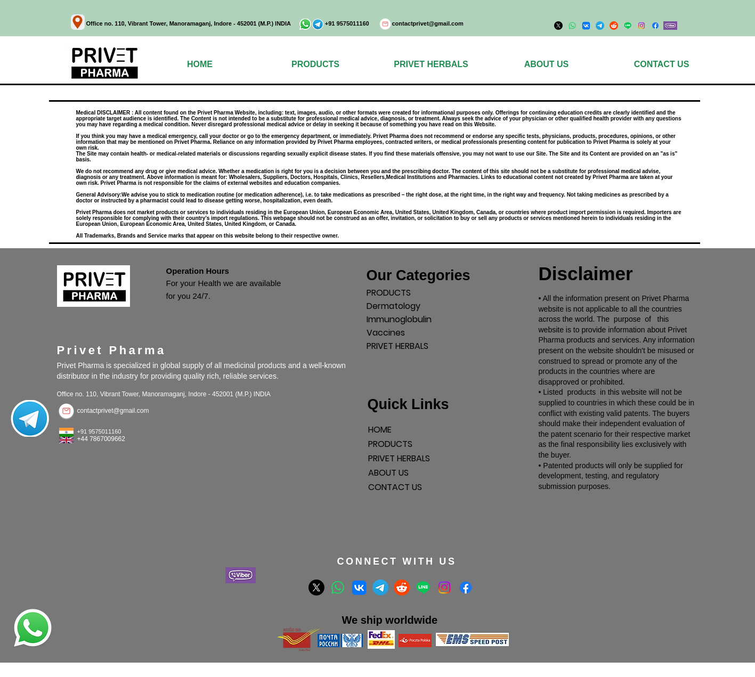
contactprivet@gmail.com (428, 23)
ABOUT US (388, 473)
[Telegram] (380, 588)
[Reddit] (402, 588)
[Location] (78, 22)
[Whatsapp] (338, 588)
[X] (316, 588)
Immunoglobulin (399, 319)
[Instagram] (641, 25)
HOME (380, 429)
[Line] (423, 588)
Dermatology (393, 306)
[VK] (359, 588)
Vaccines (386, 333)
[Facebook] (655, 25)
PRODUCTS (389, 293)
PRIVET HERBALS (397, 346)
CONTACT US (395, 487)
